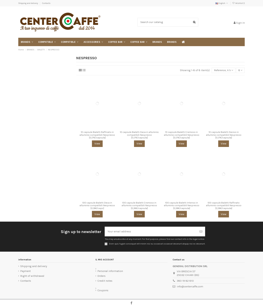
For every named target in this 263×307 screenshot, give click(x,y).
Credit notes (104, 280)
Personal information (110, 271)
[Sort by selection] (223, 70)
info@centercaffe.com (190, 286)
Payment (25, 271)
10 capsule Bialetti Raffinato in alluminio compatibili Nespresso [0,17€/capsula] (97, 135)
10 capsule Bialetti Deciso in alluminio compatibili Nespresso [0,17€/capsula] (223, 135)
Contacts (46, 3)
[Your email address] (151, 231)
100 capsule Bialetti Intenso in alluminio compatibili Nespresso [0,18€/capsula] (181, 205)
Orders (101, 275)
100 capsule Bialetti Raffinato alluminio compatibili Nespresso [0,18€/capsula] (223, 205)
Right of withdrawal (32, 275)
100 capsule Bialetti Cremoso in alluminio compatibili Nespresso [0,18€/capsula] (139, 205)
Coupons (102, 290)
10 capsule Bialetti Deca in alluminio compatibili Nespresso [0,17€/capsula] (139, 135)
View (97, 143)
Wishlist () (238, 3)
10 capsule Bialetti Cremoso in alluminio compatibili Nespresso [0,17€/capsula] (181, 135)
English (221, 3)
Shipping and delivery (28, 3)
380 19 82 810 (185, 280)
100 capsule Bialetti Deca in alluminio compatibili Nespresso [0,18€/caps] (97, 205)
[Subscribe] (201, 231)
